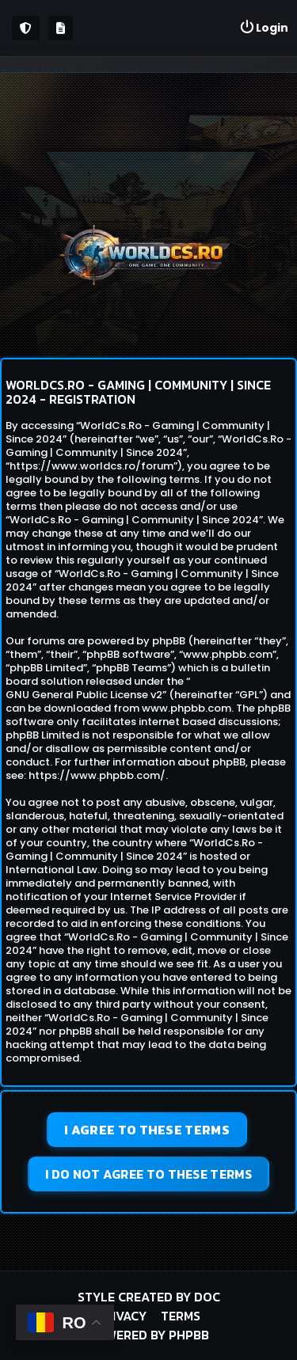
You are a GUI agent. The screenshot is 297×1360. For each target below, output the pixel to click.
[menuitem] (263, 28)
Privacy (122, 1315)
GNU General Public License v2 (84, 694)
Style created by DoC (149, 1296)
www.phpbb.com (186, 708)
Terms (180, 1315)
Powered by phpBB (149, 1334)
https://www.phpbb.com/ (97, 775)
